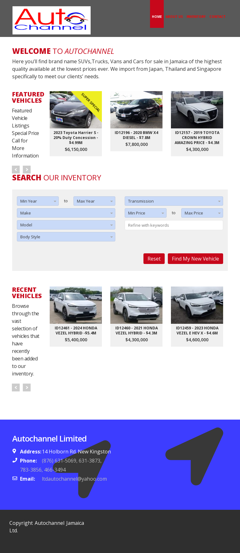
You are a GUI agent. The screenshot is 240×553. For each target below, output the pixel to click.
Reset (154, 258)
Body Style (30, 237)
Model (26, 225)
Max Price (194, 213)
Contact (217, 16)
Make (25, 213)
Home (157, 16)
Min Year (28, 201)
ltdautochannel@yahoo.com (74, 478)
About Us (174, 16)
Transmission (141, 201)
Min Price (136, 213)
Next (27, 169)
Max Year (86, 201)
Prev (16, 169)
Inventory (196, 16)
